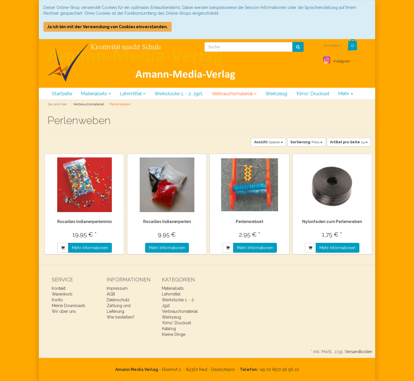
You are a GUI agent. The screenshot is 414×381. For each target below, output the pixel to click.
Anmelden (333, 45)
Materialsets (96, 93)
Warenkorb (62, 294)
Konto (57, 300)
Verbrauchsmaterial (234, 93)
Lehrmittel (133, 93)
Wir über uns (64, 311)
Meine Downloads (68, 305)
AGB (111, 294)
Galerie (268, 142)
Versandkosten (358, 351)
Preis (306, 142)
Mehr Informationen (90, 247)
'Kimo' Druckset (312, 93)
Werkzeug (276, 93)
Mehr (345, 93)
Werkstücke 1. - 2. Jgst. (178, 93)
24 (349, 142)
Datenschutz (118, 300)
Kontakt (59, 288)
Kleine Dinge (173, 334)
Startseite (62, 93)
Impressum (117, 288)
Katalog (169, 328)
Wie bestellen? (121, 317)
